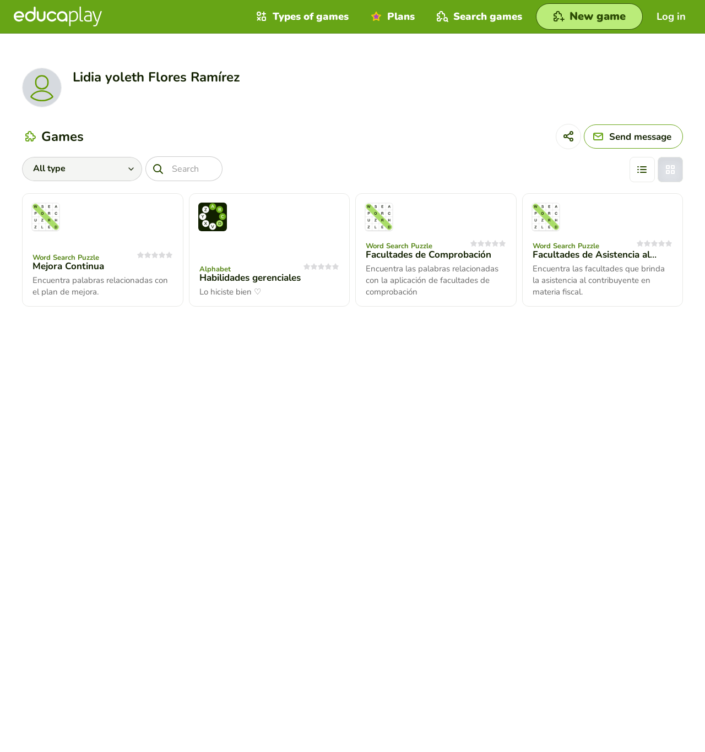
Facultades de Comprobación (428, 254)
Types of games (301, 16)
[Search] (184, 168)
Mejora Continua (68, 266)
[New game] (589, 16)
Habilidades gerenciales (250, 277)
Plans (391, 16)
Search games (478, 16)
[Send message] (633, 136)
